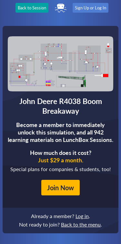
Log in (82, 216)
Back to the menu (81, 224)
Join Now (60, 188)
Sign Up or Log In (90, 7)
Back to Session (32, 7)
